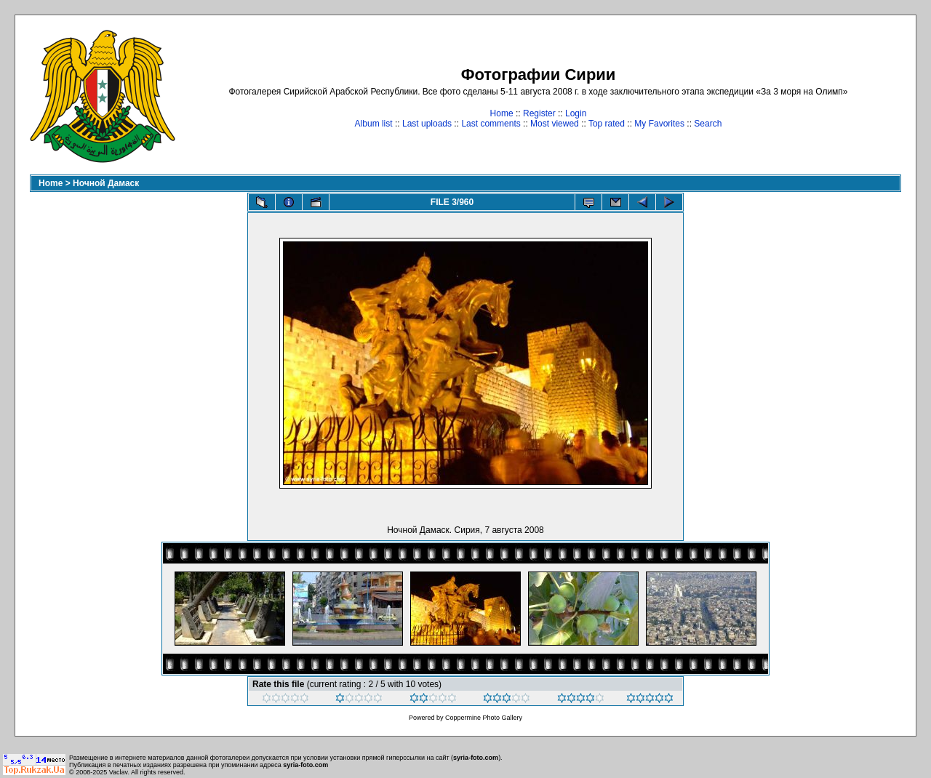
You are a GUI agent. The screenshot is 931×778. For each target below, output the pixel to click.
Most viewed (554, 124)
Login (575, 113)
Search (708, 124)
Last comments (490, 124)
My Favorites (659, 124)
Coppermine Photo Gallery (483, 717)
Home (502, 113)
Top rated (606, 124)
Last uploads (427, 124)
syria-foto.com (475, 757)
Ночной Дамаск (106, 183)
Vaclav (118, 772)
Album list (374, 124)
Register (539, 113)
